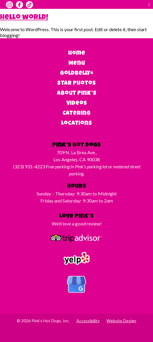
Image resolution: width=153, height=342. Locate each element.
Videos (76, 104)
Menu (76, 64)
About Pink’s (76, 94)
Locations (76, 124)
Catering (76, 114)
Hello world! (24, 17)
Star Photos (76, 84)
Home (76, 54)
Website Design (121, 320)
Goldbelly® (76, 74)
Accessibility (88, 320)
